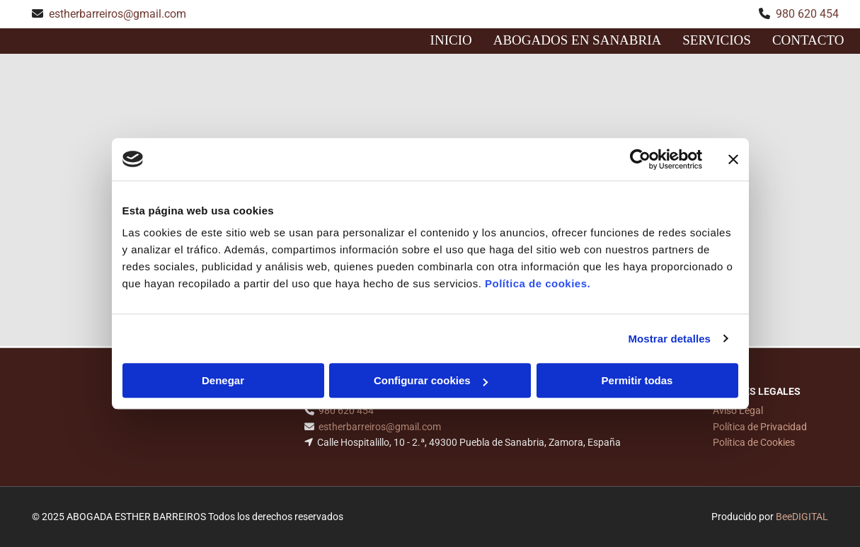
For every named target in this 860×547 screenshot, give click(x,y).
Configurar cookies (431, 380)
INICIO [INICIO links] (451, 40)
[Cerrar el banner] (733, 159)
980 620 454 (807, 14)
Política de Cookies (754, 442)
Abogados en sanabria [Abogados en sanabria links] (577, 40)
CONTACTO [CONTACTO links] (808, 40)
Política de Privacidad (760, 426)
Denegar (223, 380)
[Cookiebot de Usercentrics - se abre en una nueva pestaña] (640, 159)
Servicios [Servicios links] (716, 40)
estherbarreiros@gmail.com (117, 14)
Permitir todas (637, 380)
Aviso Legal (738, 410)
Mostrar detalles (669, 339)
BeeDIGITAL (802, 516)
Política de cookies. (537, 283)
